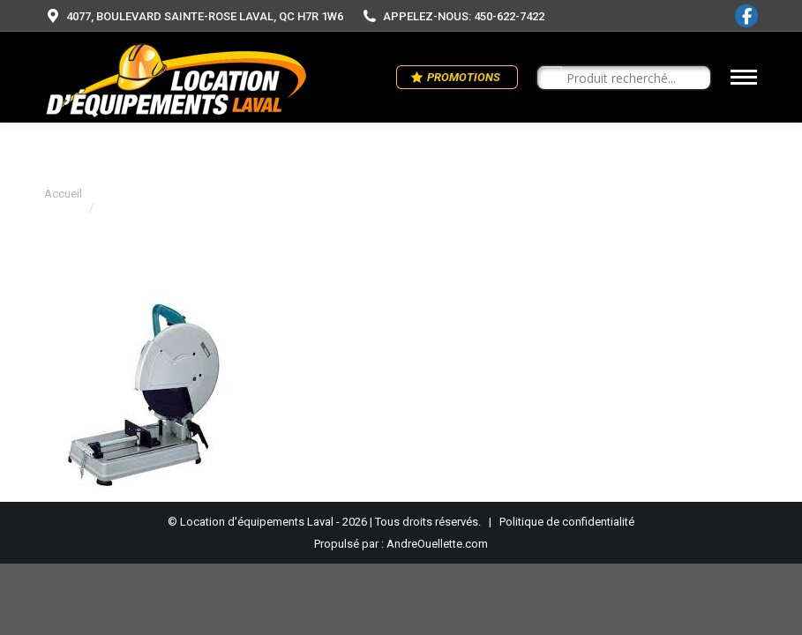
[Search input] (631, 78)
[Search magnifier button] (549, 78)
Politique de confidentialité (566, 521)
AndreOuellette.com (437, 543)
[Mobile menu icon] (744, 77)
